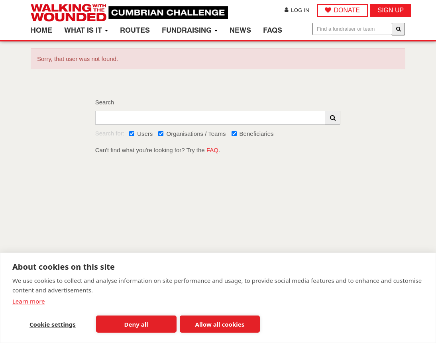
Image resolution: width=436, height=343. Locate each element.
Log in (297, 10)
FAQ (212, 150)
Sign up (391, 10)
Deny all (136, 324)
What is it (86, 30)
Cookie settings (52, 324)
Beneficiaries (253, 133)
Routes (135, 30)
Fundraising (190, 30)
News (240, 30)
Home (41, 30)
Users (141, 133)
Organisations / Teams (192, 133)
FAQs (272, 30)
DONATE (346, 10)
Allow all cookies (220, 324)
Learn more (28, 301)
